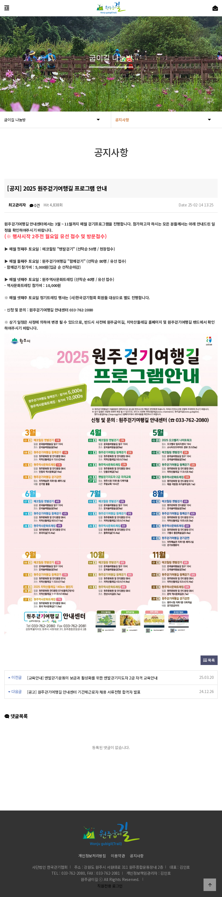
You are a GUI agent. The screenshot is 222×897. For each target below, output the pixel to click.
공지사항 (137, 855)
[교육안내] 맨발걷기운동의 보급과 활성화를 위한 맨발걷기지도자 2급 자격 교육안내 (92, 678)
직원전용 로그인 (109, 886)
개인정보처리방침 (92, 855)
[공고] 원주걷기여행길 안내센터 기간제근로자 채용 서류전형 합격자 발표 (83, 691)
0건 (35, 205)
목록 (209, 660)
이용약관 (118, 855)
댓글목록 (15, 716)
